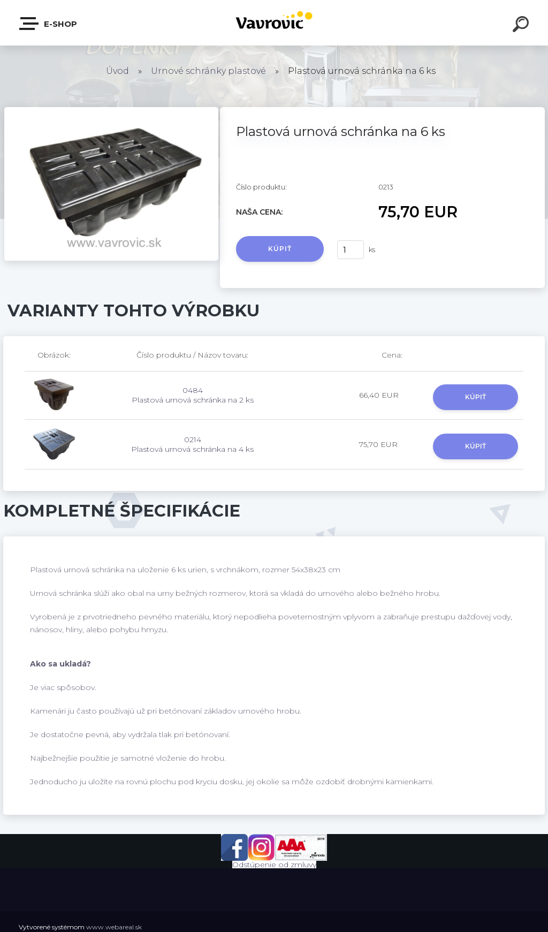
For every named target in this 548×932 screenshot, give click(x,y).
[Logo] (274, 22)
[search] (522, 25)
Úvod (117, 71)
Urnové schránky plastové (208, 71)
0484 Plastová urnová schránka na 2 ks (193, 395)
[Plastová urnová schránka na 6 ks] (111, 111)
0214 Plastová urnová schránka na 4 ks (192, 444)
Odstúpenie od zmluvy (274, 864)
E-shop (48, 23)
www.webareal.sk (114, 927)
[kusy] (350, 249)
